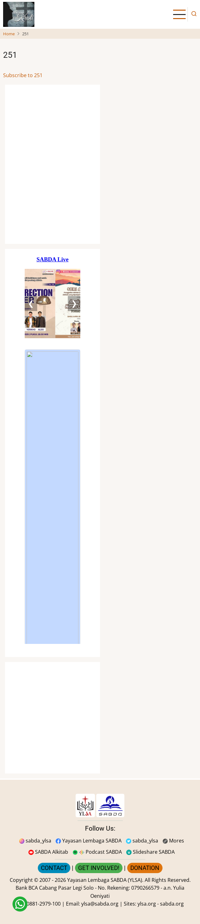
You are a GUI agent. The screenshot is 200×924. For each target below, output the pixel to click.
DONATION (144, 868)
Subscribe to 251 (22, 75)
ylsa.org (147, 903)
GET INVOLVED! (98, 868)
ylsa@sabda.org (99, 903)
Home (9, 34)
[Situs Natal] (52, 164)
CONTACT (54, 868)
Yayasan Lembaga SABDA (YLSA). (105, 880)
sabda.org (172, 903)
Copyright (21, 880)
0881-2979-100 (44, 903)
